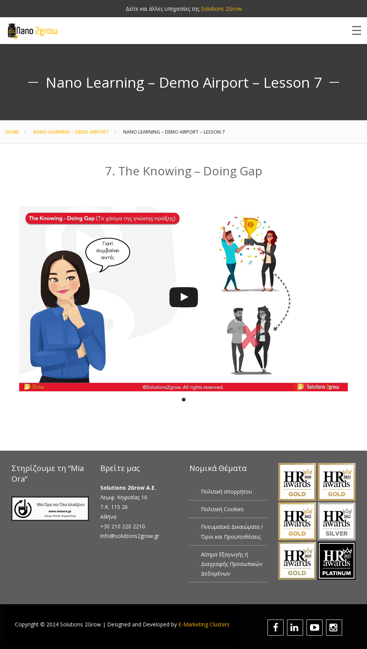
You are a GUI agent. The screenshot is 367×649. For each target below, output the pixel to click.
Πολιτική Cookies (222, 509)
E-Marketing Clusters (204, 624)
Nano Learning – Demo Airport (71, 132)
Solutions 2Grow (221, 8)
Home (12, 132)
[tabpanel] (183, 295)
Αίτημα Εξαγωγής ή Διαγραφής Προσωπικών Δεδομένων (232, 564)
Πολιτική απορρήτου (226, 491)
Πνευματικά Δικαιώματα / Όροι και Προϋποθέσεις (232, 531)
